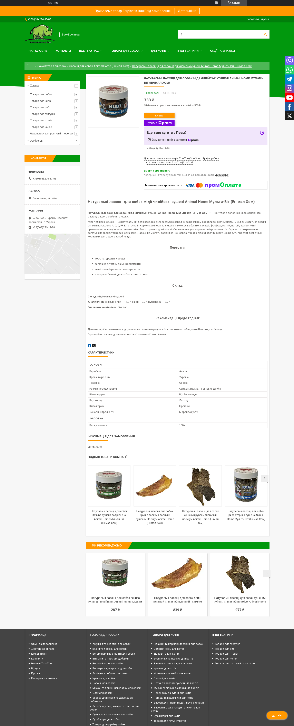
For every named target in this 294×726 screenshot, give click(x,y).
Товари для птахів (41, 120)
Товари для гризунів (42, 113)
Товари (34, 85)
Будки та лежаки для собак (109, 648)
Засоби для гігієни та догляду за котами (179, 702)
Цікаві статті (39, 653)
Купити (159, 115)
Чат (277, 715)
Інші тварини (188, 50)
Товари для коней (41, 127)
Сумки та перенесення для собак (112, 714)
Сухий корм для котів (167, 715)
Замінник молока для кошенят (173, 663)
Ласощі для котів (164, 678)
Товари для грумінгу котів (170, 720)
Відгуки (35, 668)
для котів (158, 50)
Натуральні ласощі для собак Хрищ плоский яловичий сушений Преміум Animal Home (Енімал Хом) (177, 600)
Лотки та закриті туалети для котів (176, 683)
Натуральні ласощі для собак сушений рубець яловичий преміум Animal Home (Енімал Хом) (240, 600)
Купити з (159, 123)
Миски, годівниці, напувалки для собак (116, 687)
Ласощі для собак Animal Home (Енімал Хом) (99, 66)
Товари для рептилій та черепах (235, 663)
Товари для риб (39, 107)
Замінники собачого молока (110, 673)
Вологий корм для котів (169, 648)
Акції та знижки (222, 50)
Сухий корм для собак (106, 719)
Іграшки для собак (104, 678)
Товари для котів (40, 100)
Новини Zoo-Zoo (41, 663)
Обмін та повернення (44, 643)
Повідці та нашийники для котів (174, 697)
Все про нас (89, 50)
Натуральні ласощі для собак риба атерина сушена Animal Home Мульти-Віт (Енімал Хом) (246, 515)
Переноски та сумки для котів (173, 692)
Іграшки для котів (165, 668)
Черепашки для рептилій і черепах (51, 133)
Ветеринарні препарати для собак (113, 653)
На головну (38, 50)
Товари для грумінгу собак (108, 724)
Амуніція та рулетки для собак (111, 643)
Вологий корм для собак (107, 663)
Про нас (36, 673)
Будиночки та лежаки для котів (173, 658)
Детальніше (187, 11)
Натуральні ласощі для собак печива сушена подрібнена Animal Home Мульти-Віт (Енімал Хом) (115, 600)
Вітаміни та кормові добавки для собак (178, 643)
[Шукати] (265, 34)
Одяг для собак (102, 692)
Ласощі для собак (103, 683)
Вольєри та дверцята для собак (112, 668)
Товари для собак (125, 50)
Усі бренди (36, 140)
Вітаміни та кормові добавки (110, 658)
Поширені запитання (44, 678)
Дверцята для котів (166, 653)
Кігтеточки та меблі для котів (172, 673)
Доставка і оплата (43, 648)
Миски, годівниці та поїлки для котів (176, 687)
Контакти (63, 50)
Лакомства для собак (51, 66)
